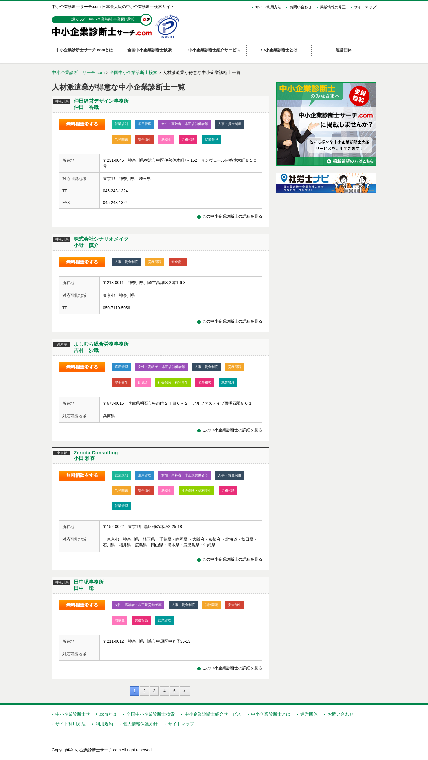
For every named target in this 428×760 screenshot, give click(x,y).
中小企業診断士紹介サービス (213, 714)
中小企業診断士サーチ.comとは (86, 714)
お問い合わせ (301, 7)
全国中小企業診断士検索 (133, 72)
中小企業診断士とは (270, 714)
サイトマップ (365, 7)
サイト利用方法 (268, 7)
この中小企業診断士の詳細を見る (232, 216)
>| (185, 691)
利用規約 (104, 723)
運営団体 (309, 714)
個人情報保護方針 (140, 723)
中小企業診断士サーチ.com (78, 72)
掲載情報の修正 (333, 7)
